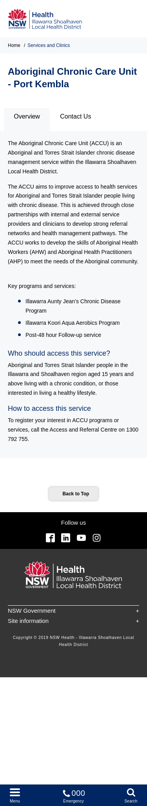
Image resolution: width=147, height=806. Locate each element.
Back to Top (76, 494)
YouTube (81, 537)
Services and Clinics (48, 45)
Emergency (73, 794)
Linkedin (65, 537)
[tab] (27, 119)
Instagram (96, 537)
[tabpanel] (73, 294)
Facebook (50, 537)
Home (14, 45)
